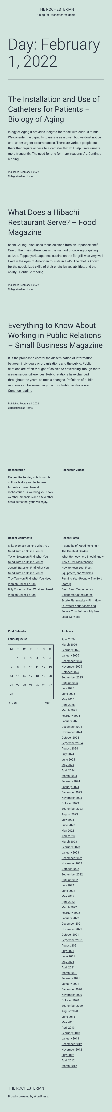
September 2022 (72, 874)
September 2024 (72, 743)
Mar (49, 702)
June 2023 (68, 825)
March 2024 (69, 776)
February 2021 (71, 978)
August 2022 (70, 880)
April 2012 (68, 1060)
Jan (12, 702)
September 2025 (72, 677)
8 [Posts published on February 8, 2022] (18, 667)
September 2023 (72, 808)
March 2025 (69, 710)
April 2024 (68, 770)
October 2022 (70, 868)
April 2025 (68, 704)
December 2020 (72, 989)
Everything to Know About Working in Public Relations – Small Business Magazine (55, 335)
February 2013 (71, 1033)
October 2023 (70, 803)
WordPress (41, 1096)
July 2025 (68, 688)
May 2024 (68, 765)
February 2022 (71, 912)
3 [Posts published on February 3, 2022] (31, 658)
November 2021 (72, 929)
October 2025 (70, 672)
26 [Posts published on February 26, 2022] (43, 685)
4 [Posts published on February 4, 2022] (37, 658)
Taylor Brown (16, 556)
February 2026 (71, 650)
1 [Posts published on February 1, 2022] (18, 658)
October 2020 (70, 1000)
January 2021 (70, 983)
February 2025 (71, 715)
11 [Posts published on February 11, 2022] (37, 667)
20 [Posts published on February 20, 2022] (50, 676)
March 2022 (69, 907)
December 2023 (72, 792)
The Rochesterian (56, 9)
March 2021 (69, 973)
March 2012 (69, 1066)
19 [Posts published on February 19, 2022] (43, 676)
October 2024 (70, 737)
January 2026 (70, 655)
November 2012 (72, 1049)
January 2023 (70, 852)
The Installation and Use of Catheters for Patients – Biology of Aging (53, 109)
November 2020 (72, 994)
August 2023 (70, 814)
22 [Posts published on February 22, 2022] (17, 685)
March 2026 (69, 644)
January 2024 (70, 787)
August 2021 (70, 945)
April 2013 (68, 1027)
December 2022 (72, 858)
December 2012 (72, 1044)
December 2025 (72, 661)
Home (29, 176)
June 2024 (68, 759)
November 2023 (72, 797)
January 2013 (70, 1038)
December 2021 (72, 923)
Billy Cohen (15, 589)
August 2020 (70, 1011)
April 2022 (68, 901)
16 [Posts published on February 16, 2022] (24, 676)
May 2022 (68, 896)
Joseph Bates (17, 567)
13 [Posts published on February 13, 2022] (50, 667)
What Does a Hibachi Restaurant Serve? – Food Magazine (52, 222)
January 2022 (70, 918)
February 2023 (71, 847)
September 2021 (72, 940)
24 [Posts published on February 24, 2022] (30, 685)
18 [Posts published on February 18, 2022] (37, 676)
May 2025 (68, 699)
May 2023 (68, 830)
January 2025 (70, 721)
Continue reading (31, 272)
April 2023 (68, 836)
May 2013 (68, 1022)
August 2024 (70, 748)
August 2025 (70, 683)
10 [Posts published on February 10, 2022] (30, 667)
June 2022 (68, 890)
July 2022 (68, 885)
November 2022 (72, 863)
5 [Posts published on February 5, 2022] (43, 658)
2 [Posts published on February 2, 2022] (24, 658)
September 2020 (72, 1005)
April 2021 (68, 967)
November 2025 (72, 666)
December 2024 (72, 726)
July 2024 (68, 754)
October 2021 (70, 934)
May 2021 (68, 962)
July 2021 (68, 951)
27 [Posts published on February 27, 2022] (50, 685)
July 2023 (68, 819)
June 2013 (68, 1016)
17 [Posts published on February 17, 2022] (30, 676)
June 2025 (68, 693)
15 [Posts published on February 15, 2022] (17, 676)
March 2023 (69, 841)
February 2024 (71, 781)
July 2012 (68, 1055)
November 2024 (72, 732)
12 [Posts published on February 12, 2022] (43, 667)
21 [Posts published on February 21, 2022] (11, 685)
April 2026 (68, 639)
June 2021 (68, 956)
